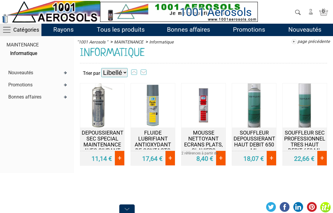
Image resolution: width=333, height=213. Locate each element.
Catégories (26, 30)
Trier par (91, 73)
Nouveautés (304, 29)
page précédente (313, 41)
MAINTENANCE (23, 45)
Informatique (23, 53)
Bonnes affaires (188, 29)
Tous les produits (121, 29)
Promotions (249, 29)
